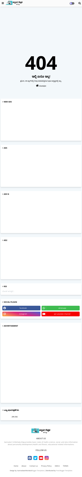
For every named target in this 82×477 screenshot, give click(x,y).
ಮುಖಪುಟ (41, 85)
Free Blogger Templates (64, 470)
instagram (23, 314)
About (24, 466)
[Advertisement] (41, 25)
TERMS (65, 466)
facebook (23, 308)
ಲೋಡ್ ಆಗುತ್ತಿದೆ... (8, 291)
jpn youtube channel (62, 314)
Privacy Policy (46, 466)
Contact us (34, 466)
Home (16, 466)
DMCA (57, 466)
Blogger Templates (37, 470)
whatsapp (62, 308)
